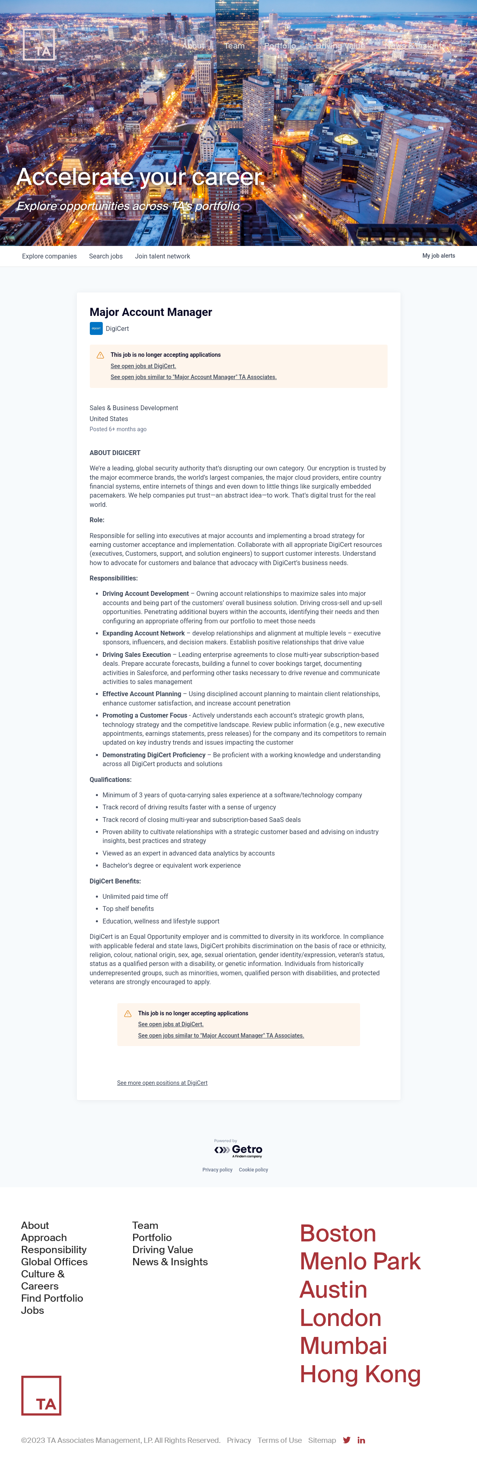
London (340, 1318)
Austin (333, 1290)
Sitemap (322, 1440)
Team (145, 1226)
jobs (107, 256)
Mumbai (343, 1346)
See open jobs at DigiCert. (143, 366)
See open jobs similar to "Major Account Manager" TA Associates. (194, 377)
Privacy (239, 1440)
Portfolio (152, 1238)
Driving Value (162, 1250)
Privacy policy (217, 1170)
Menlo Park (360, 1261)
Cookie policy (253, 1170)
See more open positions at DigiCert (162, 1083)
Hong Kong (360, 1374)
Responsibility (54, 1250)
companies (50, 256)
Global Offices (54, 1262)
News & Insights (170, 1262)
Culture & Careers (43, 1280)
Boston (338, 1234)
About (35, 1226)
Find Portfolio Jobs (62, 1304)
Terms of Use (280, 1440)
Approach (44, 1238)
